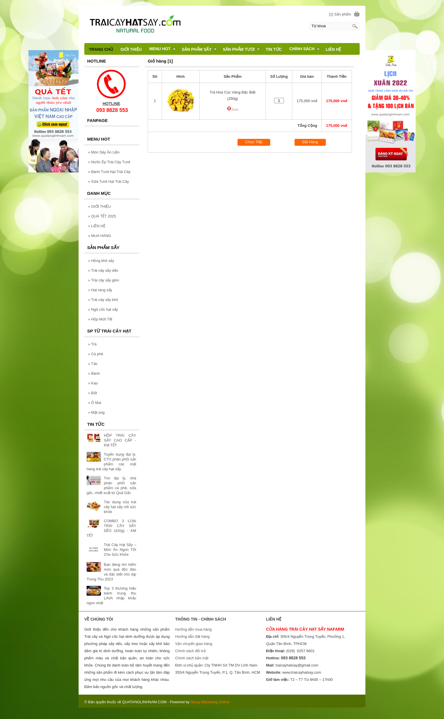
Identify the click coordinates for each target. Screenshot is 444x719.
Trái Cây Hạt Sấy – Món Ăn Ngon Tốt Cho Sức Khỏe (120, 550)
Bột (92, 393)
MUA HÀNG (99, 236)
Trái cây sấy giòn (103, 280)
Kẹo (93, 383)
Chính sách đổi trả (190, 651)
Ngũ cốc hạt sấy (103, 309)
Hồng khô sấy (101, 261)
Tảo (93, 364)
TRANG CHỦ (101, 49)
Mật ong (96, 412)
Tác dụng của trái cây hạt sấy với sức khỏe (120, 507)
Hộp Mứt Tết (100, 319)
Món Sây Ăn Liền (104, 152)
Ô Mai (94, 403)
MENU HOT (162, 48)
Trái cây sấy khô (103, 300)
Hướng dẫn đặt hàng (192, 636)
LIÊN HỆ (96, 226)
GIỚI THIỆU (99, 206)
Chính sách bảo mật (192, 658)
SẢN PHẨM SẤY (199, 49)
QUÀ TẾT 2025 (102, 216)
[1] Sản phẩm (340, 14)
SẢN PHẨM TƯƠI (241, 49)
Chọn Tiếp (253, 142)
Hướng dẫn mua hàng (193, 629)
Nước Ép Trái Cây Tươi (109, 162)
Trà (92, 344)
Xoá (232, 109)
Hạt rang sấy (100, 290)
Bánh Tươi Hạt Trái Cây (109, 172)
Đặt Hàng (310, 142)
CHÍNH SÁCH (304, 48)
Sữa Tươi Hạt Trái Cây (108, 181)
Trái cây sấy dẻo (103, 270)
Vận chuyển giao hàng (193, 644)
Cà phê (95, 354)
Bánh (94, 373)
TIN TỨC (274, 49)
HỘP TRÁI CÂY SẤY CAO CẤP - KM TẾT (120, 440)
